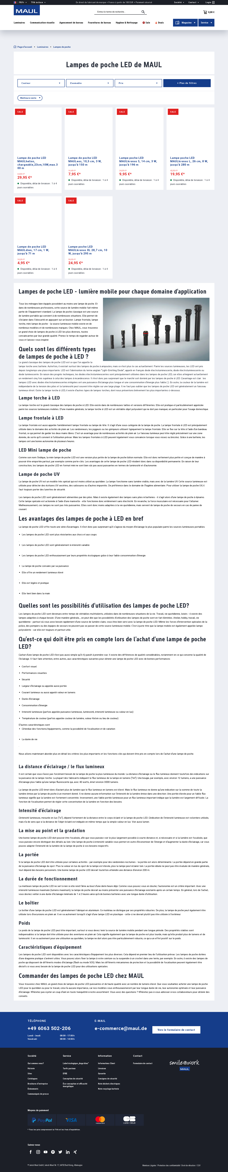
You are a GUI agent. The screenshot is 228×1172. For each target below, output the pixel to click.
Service (67, 1055)
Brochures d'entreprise (38, 1084)
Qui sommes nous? (36, 1063)
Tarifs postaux (69, 1068)
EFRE (65, 1073)
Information (105, 1055)
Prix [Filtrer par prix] (139, 83)
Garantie (102, 1073)
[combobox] (123, 12)
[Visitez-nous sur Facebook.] (31, 1152)
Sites (30, 1073)
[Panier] (207, 12)
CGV (198, 1165)
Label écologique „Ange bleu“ (76, 1063)
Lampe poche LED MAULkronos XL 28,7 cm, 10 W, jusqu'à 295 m (87, 250)
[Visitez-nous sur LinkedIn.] (68, 1152)
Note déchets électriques (109, 1084)
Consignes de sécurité (107, 1078)
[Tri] (29, 98)
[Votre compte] (210, 2)
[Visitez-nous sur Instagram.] (38, 1152)
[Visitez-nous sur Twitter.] (60, 1152)
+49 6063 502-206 (49, 1028)
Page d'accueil (23, 46)
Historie (31, 1068)
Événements (33, 1089)
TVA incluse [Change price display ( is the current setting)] (38, 2)
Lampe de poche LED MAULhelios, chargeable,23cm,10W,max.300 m (37, 163)
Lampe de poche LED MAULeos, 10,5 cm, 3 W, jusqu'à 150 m (85, 161)
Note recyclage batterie (108, 1089)
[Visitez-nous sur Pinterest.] (53, 1152)
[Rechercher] (145, 13)
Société (32, 1055)
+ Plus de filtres (187, 83)
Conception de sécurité (73, 1078)
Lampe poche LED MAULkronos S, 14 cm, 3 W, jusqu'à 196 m (138, 161)
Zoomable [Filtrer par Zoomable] (90, 83)
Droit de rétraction (188, 1165)
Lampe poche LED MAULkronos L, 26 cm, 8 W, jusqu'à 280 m (189, 161)
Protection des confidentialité (169, 1165)
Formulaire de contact (142, 1063)
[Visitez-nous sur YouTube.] (45, 1152)
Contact (137, 1055)
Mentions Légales (149, 1165)
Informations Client (106, 1063)
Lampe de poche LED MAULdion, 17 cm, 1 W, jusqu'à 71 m (33, 250)
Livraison (102, 1068)
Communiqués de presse (38, 1094)
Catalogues (33, 1078)
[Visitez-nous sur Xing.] (75, 1152)
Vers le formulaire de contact (176, 1029)
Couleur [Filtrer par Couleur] (41, 83)
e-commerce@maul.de (121, 1028)
